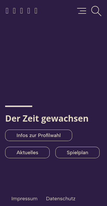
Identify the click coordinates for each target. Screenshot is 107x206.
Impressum (24, 198)
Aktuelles (27, 152)
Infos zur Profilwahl (39, 135)
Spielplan (77, 152)
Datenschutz (60, 198)
